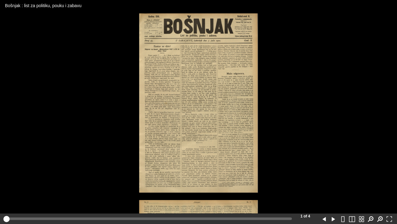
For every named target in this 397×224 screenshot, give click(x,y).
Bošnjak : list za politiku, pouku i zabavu (43, 5)
